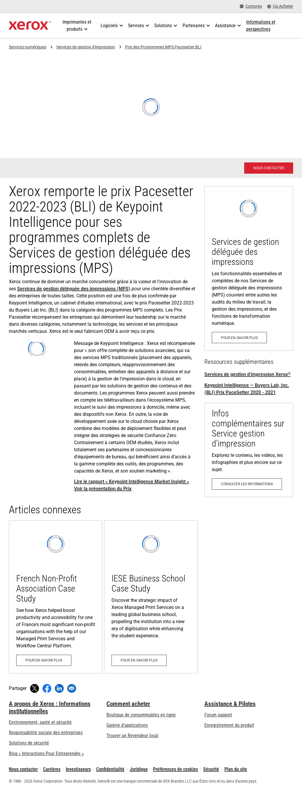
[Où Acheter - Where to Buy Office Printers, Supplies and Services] (280, 6)
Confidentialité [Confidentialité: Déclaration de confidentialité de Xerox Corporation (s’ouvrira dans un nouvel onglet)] (110, 769)
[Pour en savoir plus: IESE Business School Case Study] (150, 597)
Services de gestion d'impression (85, 46)
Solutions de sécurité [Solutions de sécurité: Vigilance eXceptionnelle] (29, 743)
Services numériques (27, 46)
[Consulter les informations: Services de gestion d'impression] (249, 450)
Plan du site (235, 769)
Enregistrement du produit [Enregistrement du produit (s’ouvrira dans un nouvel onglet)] (229, 725)
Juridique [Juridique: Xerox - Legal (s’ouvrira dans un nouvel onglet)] (139, 769)
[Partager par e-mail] (71, 688)
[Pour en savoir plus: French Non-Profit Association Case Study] (55, 597)
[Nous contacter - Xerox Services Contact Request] (268, 168)
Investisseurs (78, 769)
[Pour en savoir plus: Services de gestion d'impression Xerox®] (249, 268)
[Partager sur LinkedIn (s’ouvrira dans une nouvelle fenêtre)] (59, 688)
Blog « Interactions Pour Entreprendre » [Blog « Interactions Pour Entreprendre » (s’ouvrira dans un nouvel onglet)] (46, 753)
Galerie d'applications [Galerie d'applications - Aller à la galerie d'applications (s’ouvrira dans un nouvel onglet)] (127, 725)
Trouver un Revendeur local (132, 735)
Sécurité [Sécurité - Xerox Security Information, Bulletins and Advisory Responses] (211, 769)
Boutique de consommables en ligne (141, 715)
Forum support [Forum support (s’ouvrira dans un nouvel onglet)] (218, 715)
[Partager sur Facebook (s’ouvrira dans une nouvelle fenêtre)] (47, 688)
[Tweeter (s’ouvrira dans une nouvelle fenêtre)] (34, 688)
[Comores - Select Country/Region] (251, 6)
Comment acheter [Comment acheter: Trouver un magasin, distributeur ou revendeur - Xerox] (128, 703)
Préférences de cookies (175, 769)
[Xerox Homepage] (30, 25)
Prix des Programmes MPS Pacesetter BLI (163, 46)
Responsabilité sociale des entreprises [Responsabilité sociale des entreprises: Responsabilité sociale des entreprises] (46, 732)
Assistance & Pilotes (230, 703)
